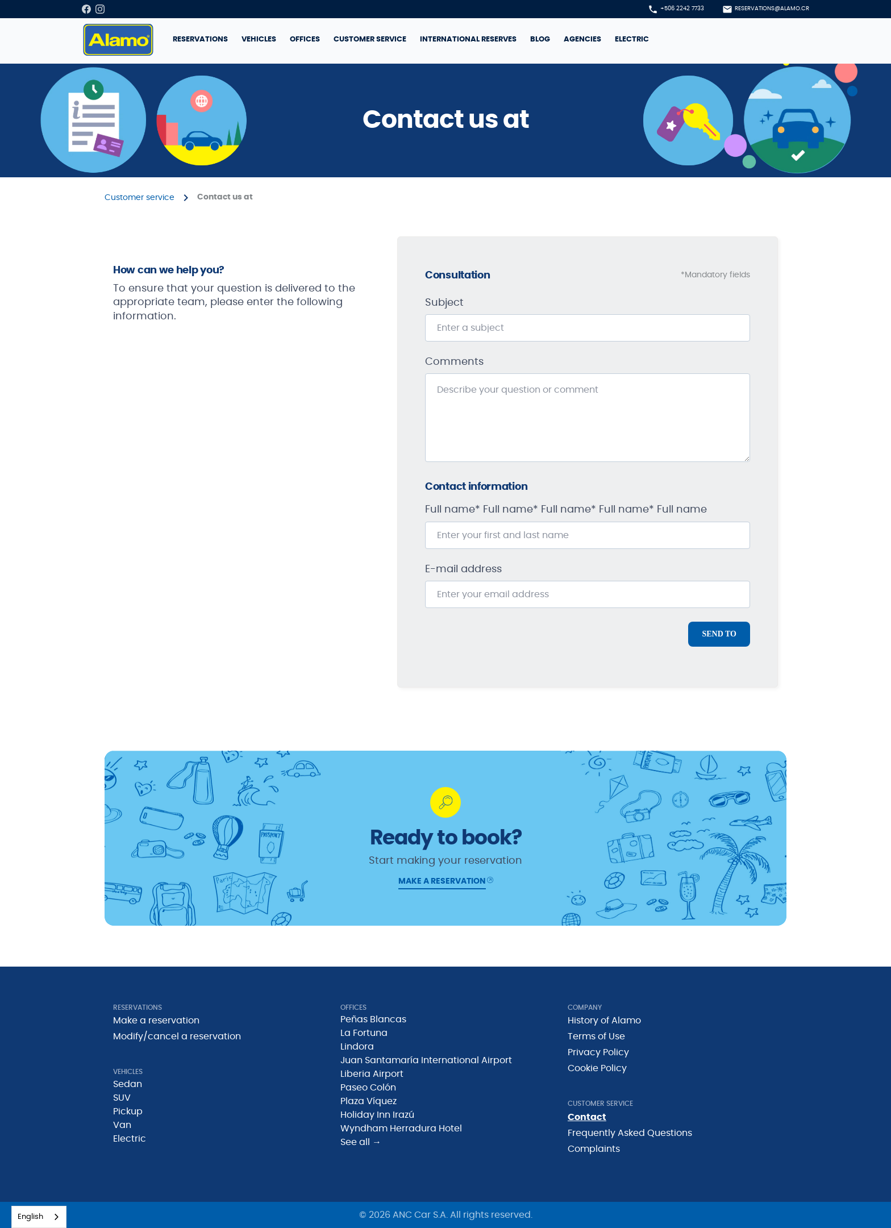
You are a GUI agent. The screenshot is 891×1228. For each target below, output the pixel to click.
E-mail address (463, 569)
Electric (632, 39)
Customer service (370, 39)
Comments (454, 362)
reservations (200, 39)
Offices (305, 39)
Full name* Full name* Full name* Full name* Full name (566, 510)
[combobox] (38, 1217)
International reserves (468, 39)
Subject (444, 303)
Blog (540, 39)
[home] (118, 39)
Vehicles (259, 39)
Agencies (582, 39)
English (30, 1217)
